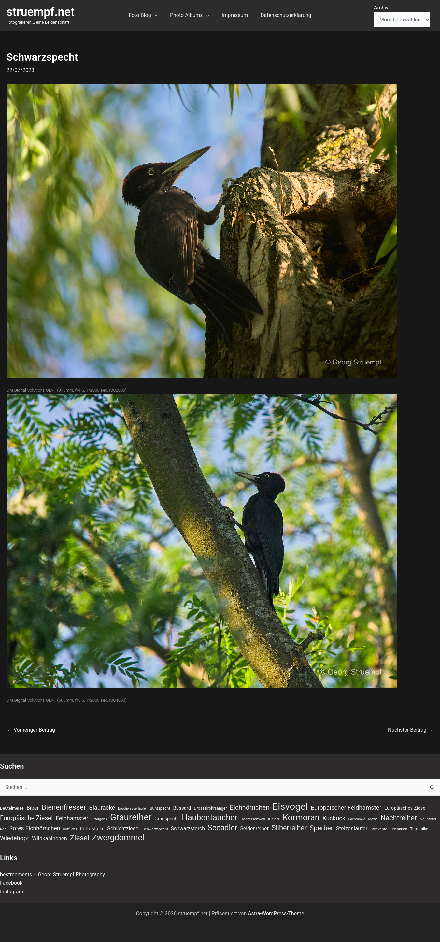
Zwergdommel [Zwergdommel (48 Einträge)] (118, 838)
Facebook (11, 883)
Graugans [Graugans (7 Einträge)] (99, 819)
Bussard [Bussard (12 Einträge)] (182, 808)
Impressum (233, 15)
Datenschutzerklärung (282, 15)
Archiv (381, 8)
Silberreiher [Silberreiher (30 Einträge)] (289, 828)
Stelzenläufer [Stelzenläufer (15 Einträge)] (351, 828)
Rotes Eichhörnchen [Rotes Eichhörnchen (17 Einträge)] (34, 828)
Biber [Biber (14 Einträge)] (33, 808)
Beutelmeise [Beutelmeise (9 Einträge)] (12, 808)
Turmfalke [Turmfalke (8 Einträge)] (419, 829)
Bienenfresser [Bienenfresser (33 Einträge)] (64, 807)
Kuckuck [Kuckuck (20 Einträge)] (333, 818)
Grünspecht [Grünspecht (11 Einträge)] (167, 818)
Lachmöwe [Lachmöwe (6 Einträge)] (356, 819)
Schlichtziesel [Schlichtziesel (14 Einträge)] (123, 828)
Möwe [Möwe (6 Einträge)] (373, 819)
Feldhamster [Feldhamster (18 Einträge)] (72, 818)
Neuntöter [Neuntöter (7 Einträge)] (428, 819)
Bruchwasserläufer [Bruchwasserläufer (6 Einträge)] (132, 808)
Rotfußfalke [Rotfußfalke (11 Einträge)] (92, 829)
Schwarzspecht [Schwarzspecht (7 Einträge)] (155, 829)
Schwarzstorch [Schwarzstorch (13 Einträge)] (188, 828)
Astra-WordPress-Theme (276, 913)
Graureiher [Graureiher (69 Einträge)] (131, 817)
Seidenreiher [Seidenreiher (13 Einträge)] (254, 828)
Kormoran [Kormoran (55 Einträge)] (300, 817)
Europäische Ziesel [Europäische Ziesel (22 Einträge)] (26, 818)
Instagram (11, 892)
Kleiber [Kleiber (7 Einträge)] (273, 819)
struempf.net (41, 12)
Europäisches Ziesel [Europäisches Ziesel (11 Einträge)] (405, 808)
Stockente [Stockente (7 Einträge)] (378, 829)
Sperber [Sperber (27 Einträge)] (321, 828)
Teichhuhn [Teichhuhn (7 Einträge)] (398, 829)
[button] (157, 15)
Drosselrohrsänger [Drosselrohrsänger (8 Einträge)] (210, 808)
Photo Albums (190, 15)
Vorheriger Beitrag (31, 730)
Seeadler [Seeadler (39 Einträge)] (222, 827)
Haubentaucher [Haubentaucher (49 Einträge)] (209, 817)
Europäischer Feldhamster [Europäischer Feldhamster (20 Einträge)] (346, 807)
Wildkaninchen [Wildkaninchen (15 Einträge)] (49, 838)
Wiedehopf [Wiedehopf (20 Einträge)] (14, 838)
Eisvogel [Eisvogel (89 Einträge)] (290, 806)
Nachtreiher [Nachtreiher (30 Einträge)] (399, 818)
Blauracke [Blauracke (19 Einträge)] (102, 807)
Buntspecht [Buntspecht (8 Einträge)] (160, 808)
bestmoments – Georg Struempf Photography (53, 874)
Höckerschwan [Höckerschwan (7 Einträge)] (252, 819)
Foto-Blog (146, 15)
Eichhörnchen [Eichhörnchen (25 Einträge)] (250, 807)
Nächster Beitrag (410, 730)
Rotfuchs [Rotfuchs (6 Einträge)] (70, 829)
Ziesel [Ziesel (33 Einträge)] (79, 838)
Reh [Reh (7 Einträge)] (3, 829)
